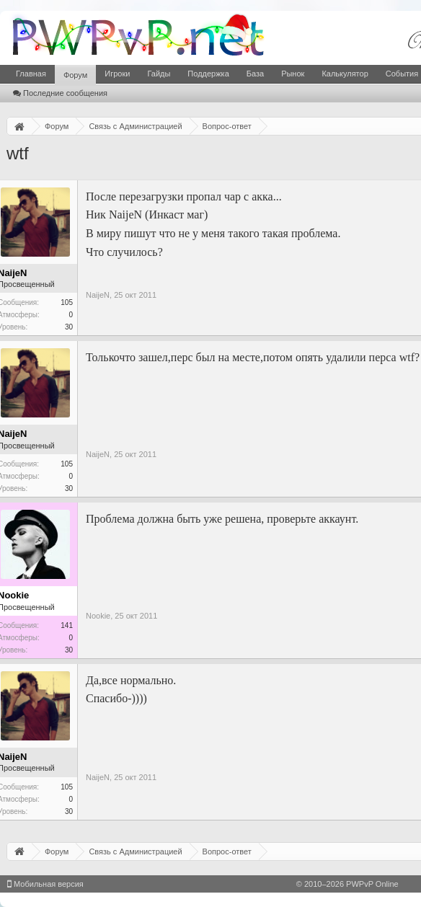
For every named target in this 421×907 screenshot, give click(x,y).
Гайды (158, 73)
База (255, 73)
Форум (75, 75)
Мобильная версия (45, 884)
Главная (31, 73)
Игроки (117, 73)
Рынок (292, 73)
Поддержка (208, 73)
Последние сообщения (60, 93)
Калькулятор (345, 73)
